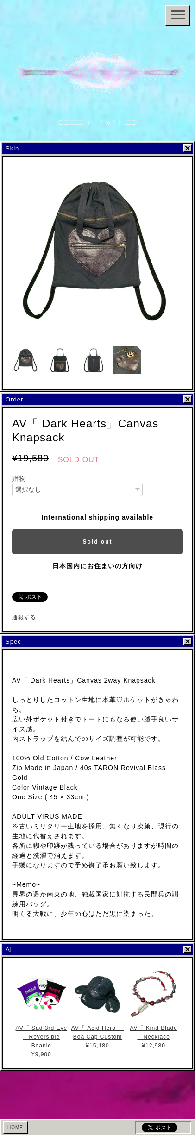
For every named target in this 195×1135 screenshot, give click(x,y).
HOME (15, 1127)
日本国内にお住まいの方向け (97, 566)
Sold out (98, 542)
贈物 (19, 478)
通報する (24, 617)
